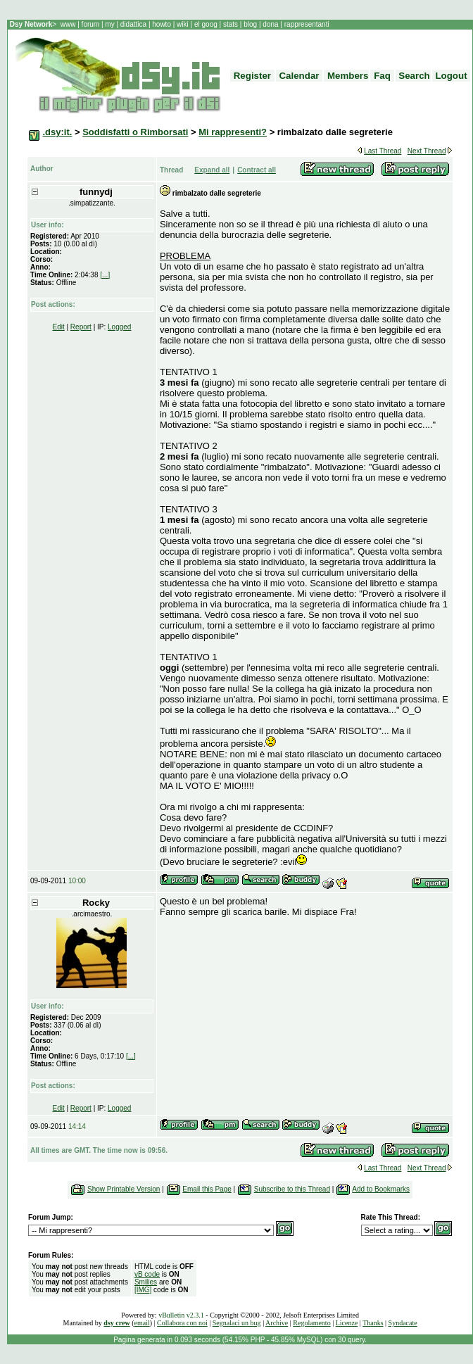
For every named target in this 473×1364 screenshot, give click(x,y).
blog (249, 24)
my (110, 24)
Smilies (145, 1282)
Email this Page (206, 1189)
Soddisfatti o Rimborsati (135, 132)
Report (81, 327)
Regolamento (311, 1323)
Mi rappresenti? (232, 132)
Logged (119, 327)
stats (231, 24)
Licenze (347, 1323)
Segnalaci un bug (237, 1323)
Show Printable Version (123, 1189)
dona (271, 24)
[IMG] (142, 1290)
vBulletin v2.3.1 (181, 1315)
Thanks (372, 1323)
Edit (58, 327)
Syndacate (403, 1323)
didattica (133, 24)
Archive (276, 1323)
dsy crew (116, 1323)
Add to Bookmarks (381, 1189)
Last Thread (382, 151)
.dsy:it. (57, 132)
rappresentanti (305, 24)
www (69, 24)
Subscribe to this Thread (292, 1189)
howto (161, 24)
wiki (182, 24)
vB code (147, 1274)
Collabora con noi (182, 1323)
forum (90, 24)
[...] (105, 275)
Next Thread (427, 151)
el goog (207, 24)
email (142, 1323)
